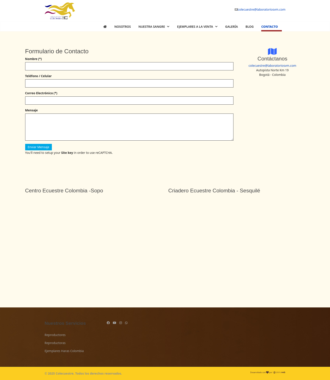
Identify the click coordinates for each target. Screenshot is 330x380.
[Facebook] (108, 323)
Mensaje (31, 110)
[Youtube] (114, 323)
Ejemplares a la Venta (195, 26)
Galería (231, 26)
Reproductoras (55, 343)
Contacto (269, 26)
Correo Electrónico (41, 93)
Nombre (33, 59)
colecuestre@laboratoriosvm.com (262, 9)
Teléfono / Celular (38, 76)
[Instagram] (120, 323)
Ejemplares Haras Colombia (64, 351)
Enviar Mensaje (38, 147)
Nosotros (122, 26)
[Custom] (126, 323)
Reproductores (55, 335)
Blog (249, 26)
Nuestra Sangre (151, 26)
